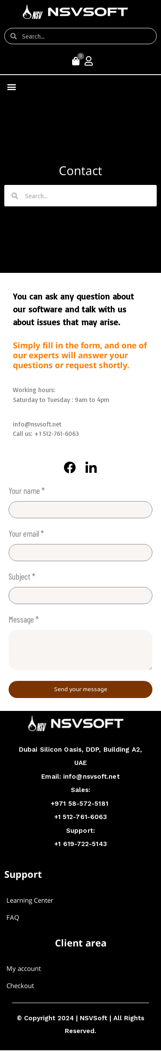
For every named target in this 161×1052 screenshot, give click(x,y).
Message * (24, 619)
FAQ (12, 917)
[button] (11, 86)
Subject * (22, 576)
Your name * (27, 491)
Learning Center (29, 900)
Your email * (26, 533)
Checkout (20, 985)
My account (23, 968)
